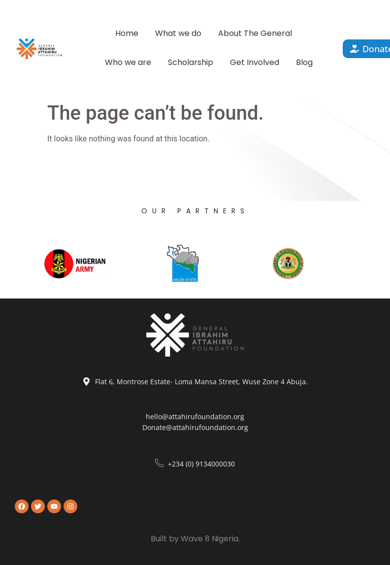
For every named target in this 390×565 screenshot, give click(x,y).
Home (126, 33)
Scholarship (190, 62)
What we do (178, 33)
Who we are (128, 62)
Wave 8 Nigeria (209, 538)
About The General (255, 33)
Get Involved (254, 62)
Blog (304, 62)
